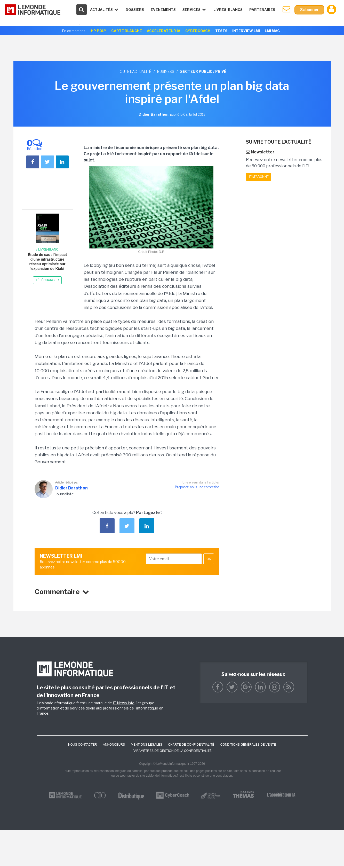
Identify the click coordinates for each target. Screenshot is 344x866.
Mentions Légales (146, 744)
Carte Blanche (126, 31)
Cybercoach (197, 31)
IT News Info (123, 703)
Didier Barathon (71, 488)
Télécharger (47, 280)
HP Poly (98, 31)
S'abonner (309, 9)
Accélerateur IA (163, 31)
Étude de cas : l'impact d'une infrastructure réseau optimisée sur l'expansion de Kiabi (47, 262)
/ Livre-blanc (47, 249)
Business (165, 71)
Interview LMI (246, 31)
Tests (221, 31)
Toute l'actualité (134, 71)
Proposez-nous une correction (197, 487)
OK (208, 559)
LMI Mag (272, 31)
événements (163, 9)
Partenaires (262, 9)
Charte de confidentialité (191, 744)
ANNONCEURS (114, 744)
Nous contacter (82, 744)
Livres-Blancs (228, 9)
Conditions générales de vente (248, 744)
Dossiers (135, 9)
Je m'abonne (259, 177)
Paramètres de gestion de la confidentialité (172, 751)
